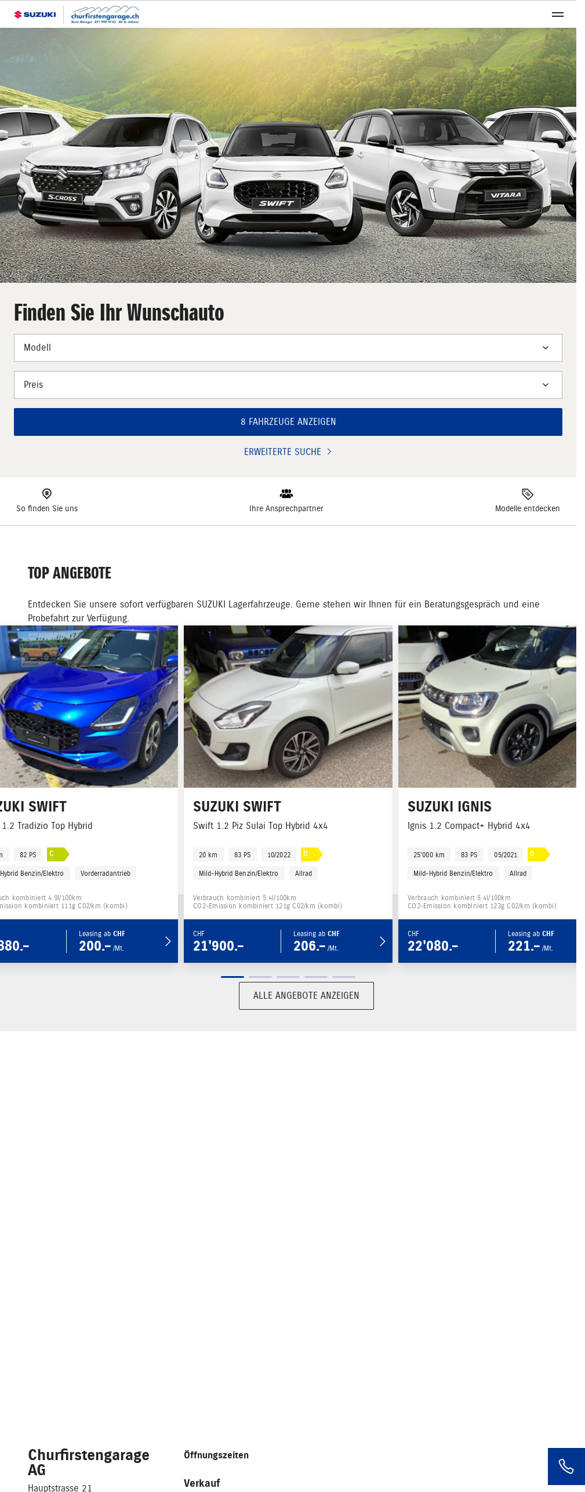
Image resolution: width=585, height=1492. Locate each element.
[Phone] (566, 1466)
